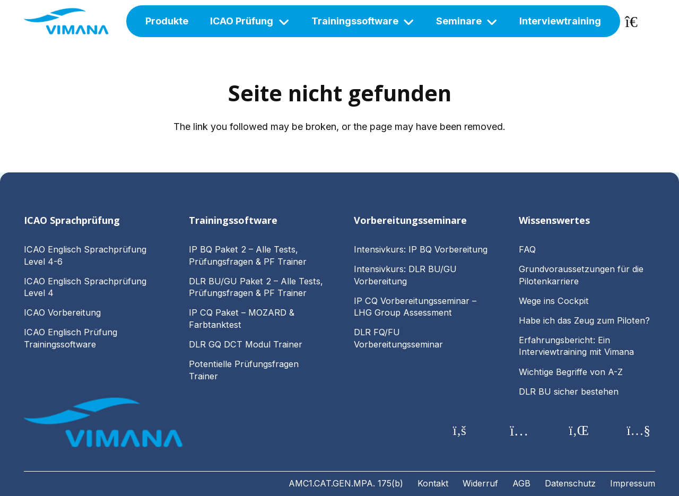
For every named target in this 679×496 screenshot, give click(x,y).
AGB (521, 483)
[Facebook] (459, 431)
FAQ (527, 249)
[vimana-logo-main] (66, 21)
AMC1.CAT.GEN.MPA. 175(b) (346, 483)
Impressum (632, 483)
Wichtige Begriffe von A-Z (571, 372)
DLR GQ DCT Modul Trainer (245, 344)
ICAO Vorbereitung (62, 312)
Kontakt (432, 483)
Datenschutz (570, 483)
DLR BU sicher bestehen (569, 391)
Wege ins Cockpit (554, 300)
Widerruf (480, 483)
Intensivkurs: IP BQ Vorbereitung (421, 249)
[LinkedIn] (579, 431)
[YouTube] (639, 431)
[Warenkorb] (637, 21)
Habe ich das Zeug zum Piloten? (585, 320)
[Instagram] (519, 431)
